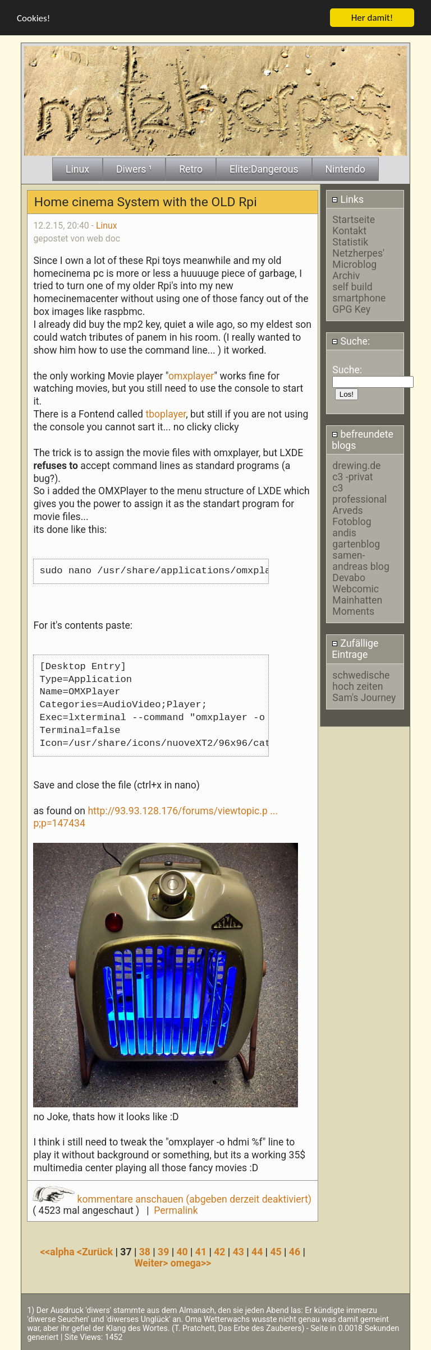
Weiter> (152, 1262)
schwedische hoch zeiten (360, 680)
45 (275, 1251)
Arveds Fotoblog (351, 516)
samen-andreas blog (360, 561)
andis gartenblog (356, 538)
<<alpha (58, 1251)
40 (181, 1251)
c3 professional (359, 494)
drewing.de (356, 465)
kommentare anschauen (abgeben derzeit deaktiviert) (172, 1198)
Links (348, 199)
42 (219, 1251)
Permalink (176, 1210)
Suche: (351, 341)
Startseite (353, 219)
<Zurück (96, 1251)
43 (238, 1251)
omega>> (191, 1262)
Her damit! (372, 17)
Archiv (346, 275)
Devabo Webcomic (355, 583)
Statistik (350, 241)
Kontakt (349, 230)
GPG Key (351, 308)
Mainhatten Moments (357, 606)
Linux (106, 225)
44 (257, 1251)
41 (201, 1251)
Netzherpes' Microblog (358, 258)
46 (294, 1251)
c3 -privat (352, 477)
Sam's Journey (364, 697)
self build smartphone (359, 292)
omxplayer (191, 375)
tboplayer (165, 414)
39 (163, 1251)
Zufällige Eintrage (355, 649)
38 (144, 1251)
